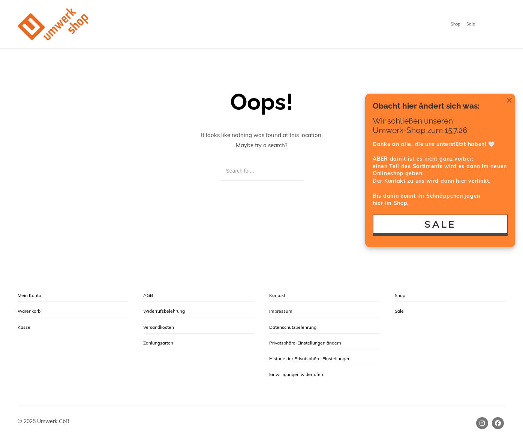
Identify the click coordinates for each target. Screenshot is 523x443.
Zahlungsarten (158, 343)
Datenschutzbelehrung (292, 327)
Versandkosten (158, 327)
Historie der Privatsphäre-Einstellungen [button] (310, 358)
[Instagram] (482, 423)
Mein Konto (29, 295)
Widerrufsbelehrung (164, 311)
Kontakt (277, 295)
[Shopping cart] (498, 24)
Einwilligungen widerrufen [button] (296, 374)
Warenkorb (29, 311)
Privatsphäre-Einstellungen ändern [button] (305, 343)
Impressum (280, 311)
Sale (470, 24)
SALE (440, 224)
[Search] (292, 171)
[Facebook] (498, 423)
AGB (148, 295)
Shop (455, 24)
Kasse (24, 327)
